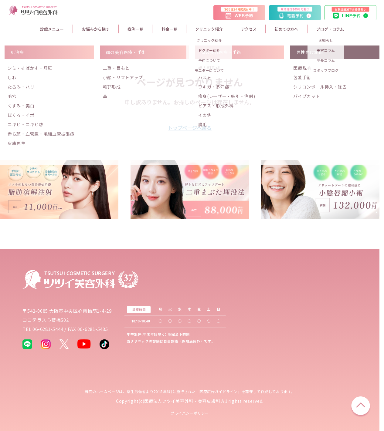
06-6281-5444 (47, 329)
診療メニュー (52, 29)
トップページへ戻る (190, 127)
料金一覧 (169, 29)
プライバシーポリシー (190, 413)
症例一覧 (135, 29)
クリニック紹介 (209, 29)
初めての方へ (286, 29)
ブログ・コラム (330, 29)
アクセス (249, 29)
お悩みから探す (96, 29)
